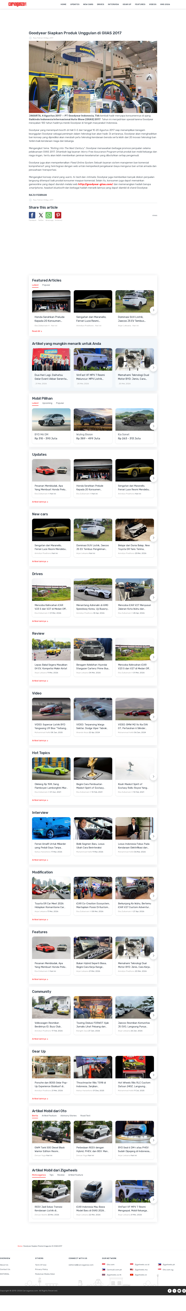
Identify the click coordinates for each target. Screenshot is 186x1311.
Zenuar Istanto (41, 1215)
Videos (152, 4)
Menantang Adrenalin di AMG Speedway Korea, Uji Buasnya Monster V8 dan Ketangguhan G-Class (93, 607)
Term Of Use (40, 1265)
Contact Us (5, 1269)
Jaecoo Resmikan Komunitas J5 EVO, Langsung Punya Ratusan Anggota (134, 1024)
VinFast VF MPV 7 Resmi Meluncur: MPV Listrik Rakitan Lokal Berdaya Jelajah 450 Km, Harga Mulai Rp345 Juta (90, 377)
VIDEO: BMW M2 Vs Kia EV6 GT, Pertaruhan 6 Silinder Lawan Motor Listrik (133, 726)
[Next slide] (153, 310)
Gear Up (127, 4)
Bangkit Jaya (82, 1031)
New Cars (88, 4)
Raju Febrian (38, 38)
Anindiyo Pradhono (85, 325)
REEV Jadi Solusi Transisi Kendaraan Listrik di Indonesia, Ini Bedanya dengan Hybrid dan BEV (48, 1208)
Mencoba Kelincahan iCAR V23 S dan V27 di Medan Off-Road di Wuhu (51, 607)
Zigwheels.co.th (111, 1275)
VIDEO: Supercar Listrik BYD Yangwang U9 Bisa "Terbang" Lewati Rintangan (51, 726)
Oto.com (108, 1264)
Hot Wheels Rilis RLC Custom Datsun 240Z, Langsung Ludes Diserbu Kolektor (134, 1084)
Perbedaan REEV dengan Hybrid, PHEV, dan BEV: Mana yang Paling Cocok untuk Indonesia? (92, 1149)
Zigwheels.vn (138, 1275)
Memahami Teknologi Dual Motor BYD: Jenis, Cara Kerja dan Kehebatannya (133, 377)
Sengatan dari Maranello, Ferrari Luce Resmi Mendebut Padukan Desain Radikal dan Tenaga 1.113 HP (93, 319)
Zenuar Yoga (40, 1155)
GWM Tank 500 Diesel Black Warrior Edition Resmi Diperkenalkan (50, 1149)
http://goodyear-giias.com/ (95, 184)
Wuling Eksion (84, 434)
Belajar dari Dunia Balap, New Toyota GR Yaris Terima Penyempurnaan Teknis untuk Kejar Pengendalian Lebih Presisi (134, 547)
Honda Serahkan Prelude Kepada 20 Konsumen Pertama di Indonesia (49, 319)
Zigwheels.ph (166, 1264)
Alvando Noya (82, 732)
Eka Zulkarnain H (42, 325)
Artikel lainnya (39, 502)
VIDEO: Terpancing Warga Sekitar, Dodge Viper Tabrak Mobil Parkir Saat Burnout (91, 726)
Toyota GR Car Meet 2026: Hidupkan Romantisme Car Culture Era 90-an (49, 905)
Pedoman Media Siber (45, 1274)
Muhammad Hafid (42, 732)
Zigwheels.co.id (139, 1264)
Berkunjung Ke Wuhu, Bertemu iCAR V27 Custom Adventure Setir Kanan (134, 905)
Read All (36, 331)
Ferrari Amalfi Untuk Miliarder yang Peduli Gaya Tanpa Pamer (50, 845)
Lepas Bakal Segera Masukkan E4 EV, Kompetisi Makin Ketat (51, 666)
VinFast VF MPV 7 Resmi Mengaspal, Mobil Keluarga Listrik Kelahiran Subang (132, 1208)
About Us (4, 1265)
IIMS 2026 (165, 4)
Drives (100, 4)
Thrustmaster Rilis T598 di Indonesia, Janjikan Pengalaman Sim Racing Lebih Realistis (93, 1084)
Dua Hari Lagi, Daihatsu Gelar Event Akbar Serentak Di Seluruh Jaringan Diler (51, 377)
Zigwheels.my (139, 1270)
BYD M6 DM (41, 434)
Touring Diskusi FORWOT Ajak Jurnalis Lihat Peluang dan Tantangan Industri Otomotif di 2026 (92, 1024)
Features (140, 4)
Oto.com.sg (165, 1270)
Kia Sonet (123, 434)
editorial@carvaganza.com (81, 1265)
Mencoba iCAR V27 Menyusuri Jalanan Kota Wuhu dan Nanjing (134, 607)
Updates (74, 4)
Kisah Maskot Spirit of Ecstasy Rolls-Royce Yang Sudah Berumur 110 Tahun (132, 786)
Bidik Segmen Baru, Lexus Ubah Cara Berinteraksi (90, 845)
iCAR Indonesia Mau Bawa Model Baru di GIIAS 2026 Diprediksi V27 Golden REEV (92, 1208)
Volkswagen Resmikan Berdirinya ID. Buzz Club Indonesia (48, 1024)
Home (63, 4)
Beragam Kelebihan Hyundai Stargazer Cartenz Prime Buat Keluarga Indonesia (92, 666)
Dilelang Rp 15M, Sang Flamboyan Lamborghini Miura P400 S (51, 786)
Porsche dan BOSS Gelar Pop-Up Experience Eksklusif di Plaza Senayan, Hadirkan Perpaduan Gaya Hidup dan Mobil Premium (51, 1084)
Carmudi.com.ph (112, 1270)
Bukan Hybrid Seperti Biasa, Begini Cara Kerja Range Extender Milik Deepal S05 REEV (91, 965)
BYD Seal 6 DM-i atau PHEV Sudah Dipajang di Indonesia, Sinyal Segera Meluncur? (134, 1149)
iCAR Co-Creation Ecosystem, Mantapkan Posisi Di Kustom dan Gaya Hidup (93, 905)
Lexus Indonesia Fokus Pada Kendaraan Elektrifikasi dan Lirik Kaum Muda (133, 845)
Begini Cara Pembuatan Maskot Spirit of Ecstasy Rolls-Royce (90, 786)
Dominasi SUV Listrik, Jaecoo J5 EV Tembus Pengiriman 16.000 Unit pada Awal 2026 (132, 319)
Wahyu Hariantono (43, 852)
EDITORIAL (4, 1274)
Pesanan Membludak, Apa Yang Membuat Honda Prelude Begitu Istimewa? (51, 487)
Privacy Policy (41, 1269)
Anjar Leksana (124, 325)
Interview (113, 4)
